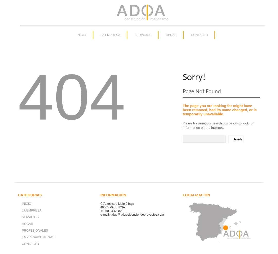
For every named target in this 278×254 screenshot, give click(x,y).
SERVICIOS (143, 35)
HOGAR (27, 224)
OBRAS (171, 35)
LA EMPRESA (110, 35)
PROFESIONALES (35, 230)
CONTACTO (199, 35)
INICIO (81, 35)
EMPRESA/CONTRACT (38, 237)
